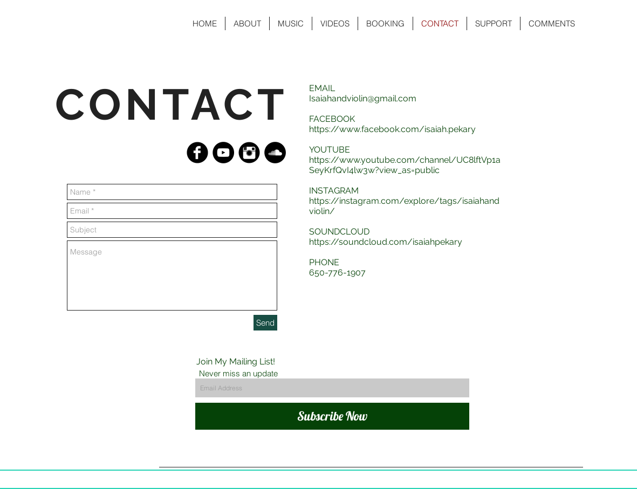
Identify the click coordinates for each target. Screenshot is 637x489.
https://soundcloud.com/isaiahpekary (385, 242)
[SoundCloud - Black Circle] (275, 152)
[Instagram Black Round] (249, 152)
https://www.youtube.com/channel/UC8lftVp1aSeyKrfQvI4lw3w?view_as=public (405, 165)
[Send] (265, 322)
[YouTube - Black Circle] (223, 152)
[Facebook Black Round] (197, 152)
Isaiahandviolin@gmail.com (362, 98)
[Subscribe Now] (332, 416)
